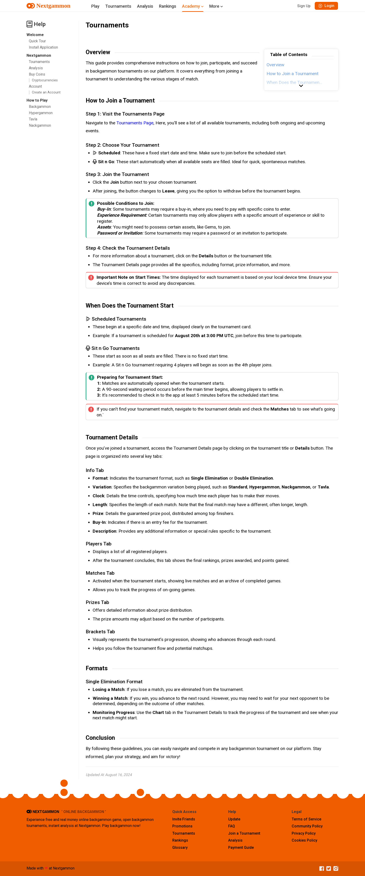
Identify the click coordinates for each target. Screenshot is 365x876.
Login (326, 5)
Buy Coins (37, 74)
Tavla (33, 119)
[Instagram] (334, 868)
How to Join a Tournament (292, 73)
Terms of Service (306, 819)
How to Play (37, 100)
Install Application (43, 47)
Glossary (180, 847)
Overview (275, 64)
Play (95, 6)
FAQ (231, 826)
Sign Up (304, 6)
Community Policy (307, 826)
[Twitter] (327, 868)
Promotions (182, 826)
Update (234, 819)
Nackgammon (40, 125)
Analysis (145, 6)
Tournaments (118, 6)
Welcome (35, 34)
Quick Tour (37, 41)
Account (35, 86)
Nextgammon (39, 55)
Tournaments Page (134, 123)
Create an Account (46, 92)
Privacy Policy (304, 833)
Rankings (167, 6)
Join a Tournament (244, 833)
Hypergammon (41, 113)
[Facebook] (320, 868)
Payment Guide (241, 847)
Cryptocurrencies (45, 80)
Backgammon (40, 106)
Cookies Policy (304, 840)
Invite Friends (183, 819)
